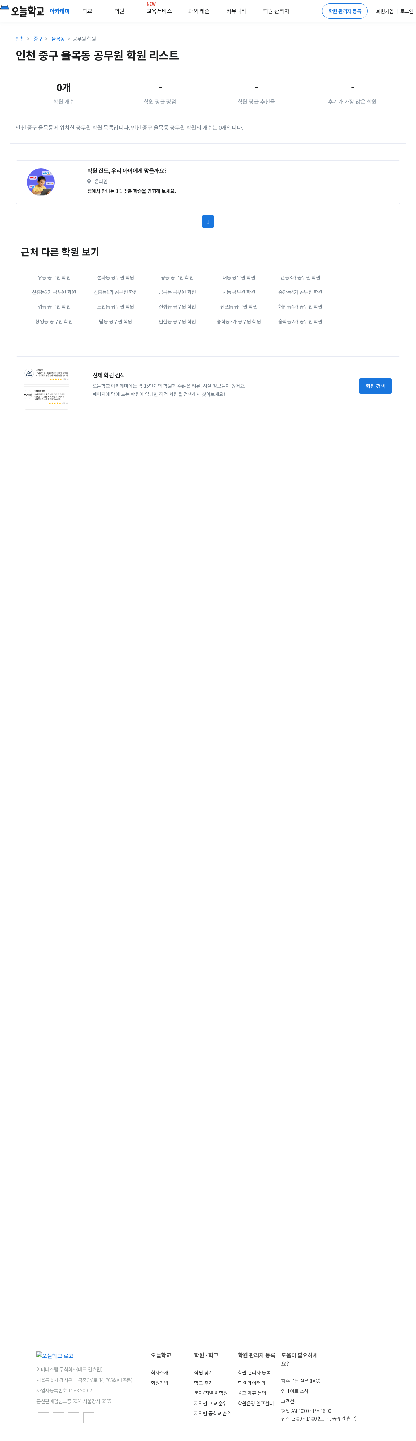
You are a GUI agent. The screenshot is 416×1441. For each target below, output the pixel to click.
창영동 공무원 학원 (53, 382)
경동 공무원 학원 (54, 367)
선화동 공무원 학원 (115, 338)
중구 (38, 38)
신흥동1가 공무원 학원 (116, 353)
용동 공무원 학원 (177, 338)
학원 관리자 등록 (345, 11)
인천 (20, 38)
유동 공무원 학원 (54, 338)
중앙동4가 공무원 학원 (300, 353)
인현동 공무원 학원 (177, 382)
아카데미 (60, 11)
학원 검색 (375, 447)
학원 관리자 (276, 11)
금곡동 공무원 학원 (177, 353)
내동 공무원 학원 (239, 338)
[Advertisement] (75, 185)
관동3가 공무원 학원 (300, 338)
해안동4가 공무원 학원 (300, 367)
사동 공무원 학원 (239, 353)
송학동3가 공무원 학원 (239, 382)
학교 (87, 11)
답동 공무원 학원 (115, 382)
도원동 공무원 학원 (115, 367)
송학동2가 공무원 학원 (300, 382)
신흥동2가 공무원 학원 (54, 353)
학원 (119, 11)
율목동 (58, 38)
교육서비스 (159, 9)
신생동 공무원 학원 (177, 367)
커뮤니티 (236, 11)
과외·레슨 (199, 11)
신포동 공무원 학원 (238, 367)
